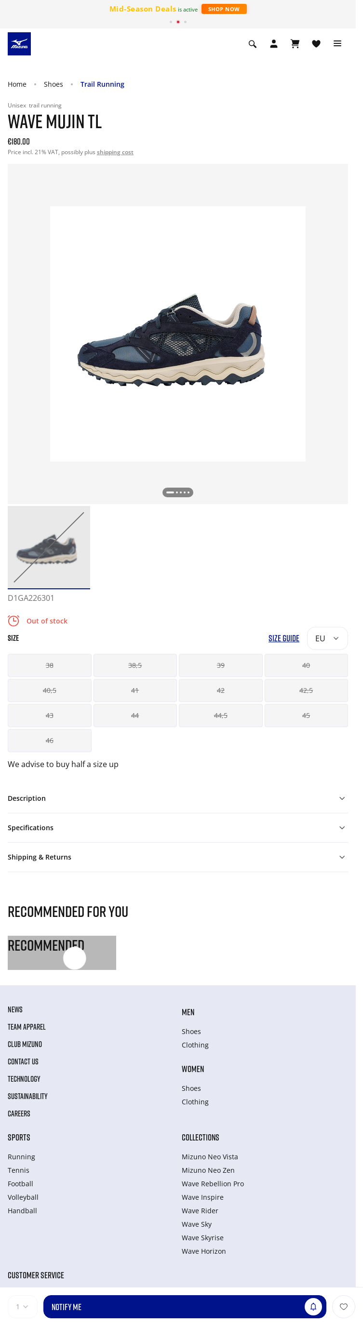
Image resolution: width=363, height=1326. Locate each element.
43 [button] (50, 715)
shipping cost (115, 152)
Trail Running (102, 84)
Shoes (53, 84)
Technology (24, 1079)
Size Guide (284, 638)
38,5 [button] (135, 665)
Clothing (195, 1044)
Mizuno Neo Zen (208, 1170)
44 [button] (135, 715)
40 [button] (306, 665)
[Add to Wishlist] (343, 1306)
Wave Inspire (203, 1197)
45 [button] (306, 715)
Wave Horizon (204, 1251)
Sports (19, 1137)
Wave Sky (197, 1224)
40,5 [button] (49, 690)
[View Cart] (295, 43)
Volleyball (23, 1197)
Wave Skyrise (203, 1237)
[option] (49, 547)
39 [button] (221, 665)
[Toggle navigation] (337, 44)
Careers (19, 1113)
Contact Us (23, 1061)
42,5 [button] (306, 690)
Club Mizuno (25, 1044)
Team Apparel (27, 1027)
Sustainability (28, 1096)
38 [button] (50, 665)
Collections (200, 1137)
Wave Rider (200, 1210)
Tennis (18, 1170)
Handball (22, 1210)
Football (20, 1183)
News (15, 1009)
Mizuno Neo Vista (210, 1156)
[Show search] (252, 43)
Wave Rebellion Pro (213, 1183)
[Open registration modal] (273, 43)
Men (188, 1012)
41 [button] (135, 690)
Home (17, 84)
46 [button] (50, 740)
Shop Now (224, 9)
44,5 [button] (221, 715)
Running (21, 1156)
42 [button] (221, 690)
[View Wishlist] (316, 43)
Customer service (36, 1275)
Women (193, 1068)
